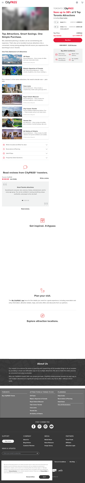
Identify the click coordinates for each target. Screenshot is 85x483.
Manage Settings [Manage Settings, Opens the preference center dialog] (30, 476)
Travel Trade (69, 439)
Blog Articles (27, 442)
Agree (44, 477)
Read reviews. (25, 209)
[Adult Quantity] (56, 22)
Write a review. (44, 178)
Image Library (48, 445)
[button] (25, 59)
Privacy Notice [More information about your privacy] (44, 471)
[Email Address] (20, 453)
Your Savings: (57, 35)
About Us (26, 439)
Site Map (72, 462)
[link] (9, 179)
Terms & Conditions (60, 462)
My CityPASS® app (18, 300)
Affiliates (68, 442)
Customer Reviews (28, 445)
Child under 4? (64, 29)
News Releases (49, 442)
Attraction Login (70, 445)
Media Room (48, 439)
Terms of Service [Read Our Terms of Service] (13, 471)
